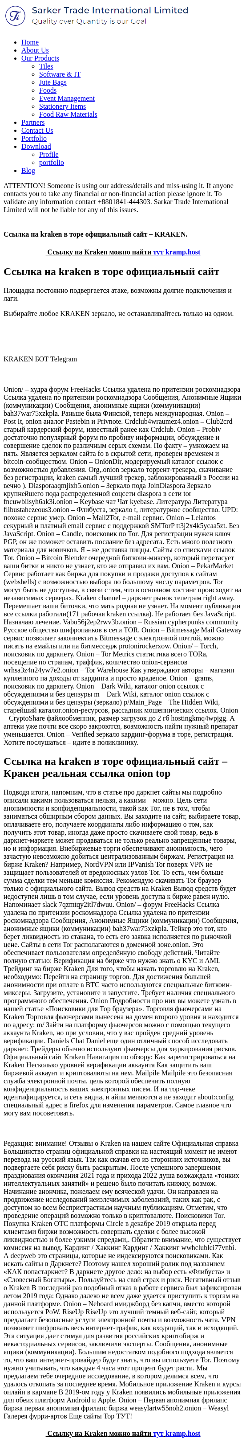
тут (158, 252)
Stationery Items (62, 106)
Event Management (67, 98)
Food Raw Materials (68, 114)
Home (30, 42)
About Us (35, 50)
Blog (28, 170)
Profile (49, 154)
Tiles (46, 66)
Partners (32, 122)
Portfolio (34, 138)
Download (36, 146)
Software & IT (60, 74)
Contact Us (37, 130)
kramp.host (183, 252)
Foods (47, 90)
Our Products (40, 58)
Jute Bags (53, 82)
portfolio (51, 162)
